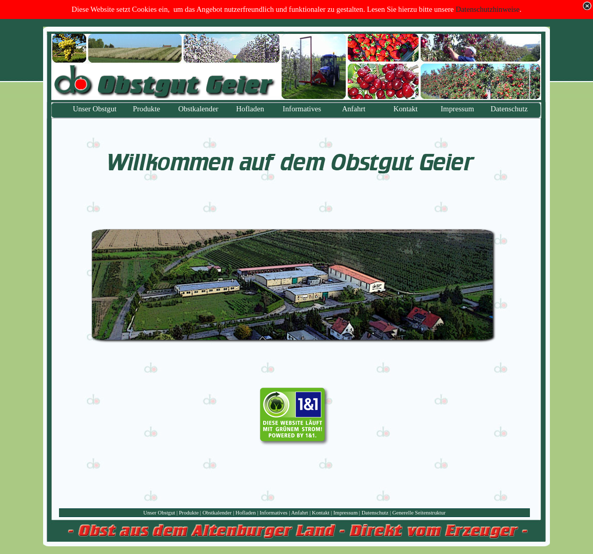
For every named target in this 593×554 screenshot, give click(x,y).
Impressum (345, 513)
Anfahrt (299, 513)
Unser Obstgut (159, 513)
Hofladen (245, 513)
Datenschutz (375, 513)
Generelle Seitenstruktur (419, 513)
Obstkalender (217, 513)
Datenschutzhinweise (488, 9)
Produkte (189, 513)
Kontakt (320, 513)
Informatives (273, 513)
